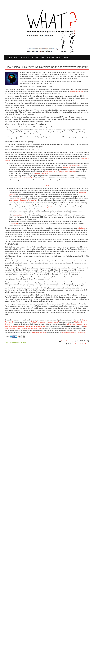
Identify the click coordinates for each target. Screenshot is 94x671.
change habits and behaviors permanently (23, 201)
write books (81, 228)
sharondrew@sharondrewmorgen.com (73, 332)
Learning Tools (24, 57)
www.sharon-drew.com (39, 332)
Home (10, 57)
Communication (79, 344)
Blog (15, 57)
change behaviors (19, 215)
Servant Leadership (41, 174)
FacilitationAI (14, 223)
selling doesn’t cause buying (53, 171)
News (87, 344)
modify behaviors (16, 213)
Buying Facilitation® (75, 165)
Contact (65, 57)
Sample (47, 186)
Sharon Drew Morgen (68, 341)
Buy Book (35, 57)
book (43, 178)
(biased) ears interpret (76, 91)
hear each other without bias (25, 178)
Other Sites (50, 57)
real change (18, 199)
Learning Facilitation (48, 207)
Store (42, 57)
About (58, 57)
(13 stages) (66, 167)
